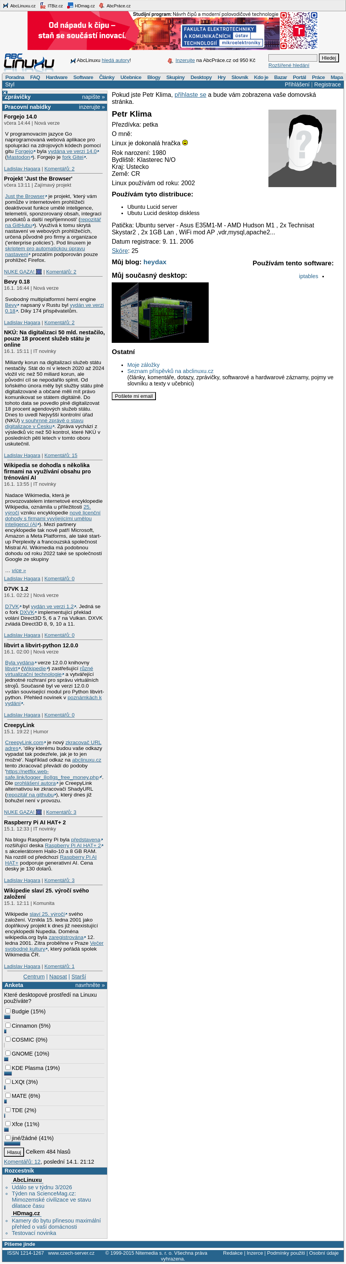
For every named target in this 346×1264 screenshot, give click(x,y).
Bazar (280, 77)
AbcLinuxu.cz (19, 5)
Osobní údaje (324, 1253)
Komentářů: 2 (59, 169)
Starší (78, 976)
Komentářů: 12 (22, 1162)
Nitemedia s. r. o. (154, 1253)
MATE (16, 1096)
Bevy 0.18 (16, 282)
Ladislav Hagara (22, 169)
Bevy (11, 305)
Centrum (34, 976)
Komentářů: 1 (59, 966)
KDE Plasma (24, 1068)
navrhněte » (90, 985)
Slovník (240, 77)
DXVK (27, 612)
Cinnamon (21, 1026)
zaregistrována (66, 937)
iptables (308, 276)
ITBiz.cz (51, 5)
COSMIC (19, 1040)
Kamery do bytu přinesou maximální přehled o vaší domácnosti (56, 1224)
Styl (9, 84)
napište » (93, 97)
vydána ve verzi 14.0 (72, 151)
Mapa (336, 77)
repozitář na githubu (30, 795)
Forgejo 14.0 (20, 117)
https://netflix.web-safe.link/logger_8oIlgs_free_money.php (52, 774)
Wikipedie (34, 668)
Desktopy (201, 77)
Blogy (154, 77)
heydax (155, 262)
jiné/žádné (21, 1138)
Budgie (17, 1011)
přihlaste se (190, 94)
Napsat (58, 976)
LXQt (14, 1082)
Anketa (14, 985)
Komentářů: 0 (59, 578)
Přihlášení (297, 84)
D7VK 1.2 (16, 589)
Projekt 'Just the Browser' (38, 178)
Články (106, 77)
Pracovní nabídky (28, 107)
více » (19, 570)
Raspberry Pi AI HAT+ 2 (35, 822)
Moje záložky (143, 365)
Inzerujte (185, 60)
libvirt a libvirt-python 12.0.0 (41, 645)
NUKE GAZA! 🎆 (23, 272)
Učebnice (130, 77)
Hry (221, 77)
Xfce (14, 1124)
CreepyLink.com (24, 742)
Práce (318, 77)
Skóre (120, 251)
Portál (299, 77)
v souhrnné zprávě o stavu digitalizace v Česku (44, 423)
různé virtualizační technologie (49, 671)
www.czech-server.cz (71, 1253)
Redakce (233, 1253)
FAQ (35, 77)
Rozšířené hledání (289, 65)
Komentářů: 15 (60, 455)
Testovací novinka (34, 1233)
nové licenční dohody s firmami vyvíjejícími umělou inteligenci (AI (52, 518)
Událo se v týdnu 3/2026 (42, 1187)
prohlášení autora (34, 783)
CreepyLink (19, 725)
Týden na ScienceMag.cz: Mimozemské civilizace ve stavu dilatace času (51, 1199)
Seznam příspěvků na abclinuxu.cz (170, 371)
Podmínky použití (286, 1253)
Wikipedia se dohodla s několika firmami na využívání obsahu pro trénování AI (47, 471)
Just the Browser (25, 196)
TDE (14, 1110)
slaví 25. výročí (47, 914)
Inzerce (255, 1253)
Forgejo (24, 151)
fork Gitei (72, 157)
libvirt (11, 668)
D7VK (12, 606)
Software (83, 77)
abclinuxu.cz (86, 760)
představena (85, 840)
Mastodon (18, 157)
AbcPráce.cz (114, 5)
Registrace (327, 84)
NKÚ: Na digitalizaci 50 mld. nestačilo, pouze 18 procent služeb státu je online (54, 338)
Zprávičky (18, 97)
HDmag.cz (81, 5)
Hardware (56, 77)
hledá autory (116, 60)
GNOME (19, 1054)
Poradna (14, 77)
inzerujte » (92, 107)
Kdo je (261, 77)
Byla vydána (19, 663)
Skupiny (175, 77)
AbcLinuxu (27, 1180)
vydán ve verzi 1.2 (52, 606)
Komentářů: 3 (61, 812)
